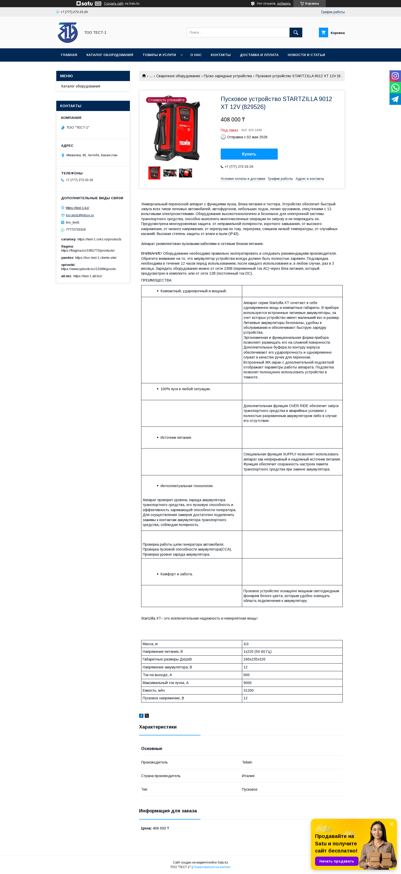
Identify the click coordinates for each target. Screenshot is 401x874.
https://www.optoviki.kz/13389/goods (88, 269)
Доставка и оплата (259, 55)
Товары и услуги (159, 55)
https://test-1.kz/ (77, 208)
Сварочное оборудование (178, 76)
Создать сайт (114, 3)
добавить (284, 3)
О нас (196, 55)
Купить (249, 154)
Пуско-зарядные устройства (228, 76)
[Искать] (295, 32)
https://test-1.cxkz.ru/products (99, 239)
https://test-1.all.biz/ (87, 276)
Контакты (221, 55)
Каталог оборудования (109, 55)
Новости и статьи (306, 55)
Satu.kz (223, 862)
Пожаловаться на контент (212, 867)
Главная (69, 55)
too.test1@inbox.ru (80, 215)
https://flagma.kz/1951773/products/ (88, 250)
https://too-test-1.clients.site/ (96, 258)
